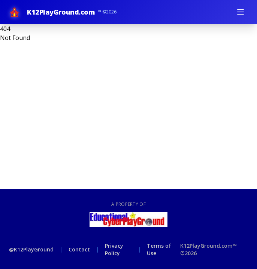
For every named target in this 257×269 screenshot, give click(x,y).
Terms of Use (159, 249)
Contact (79, 249)
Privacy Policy (114, 249)
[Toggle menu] (240, 11)
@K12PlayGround (31, 249)
